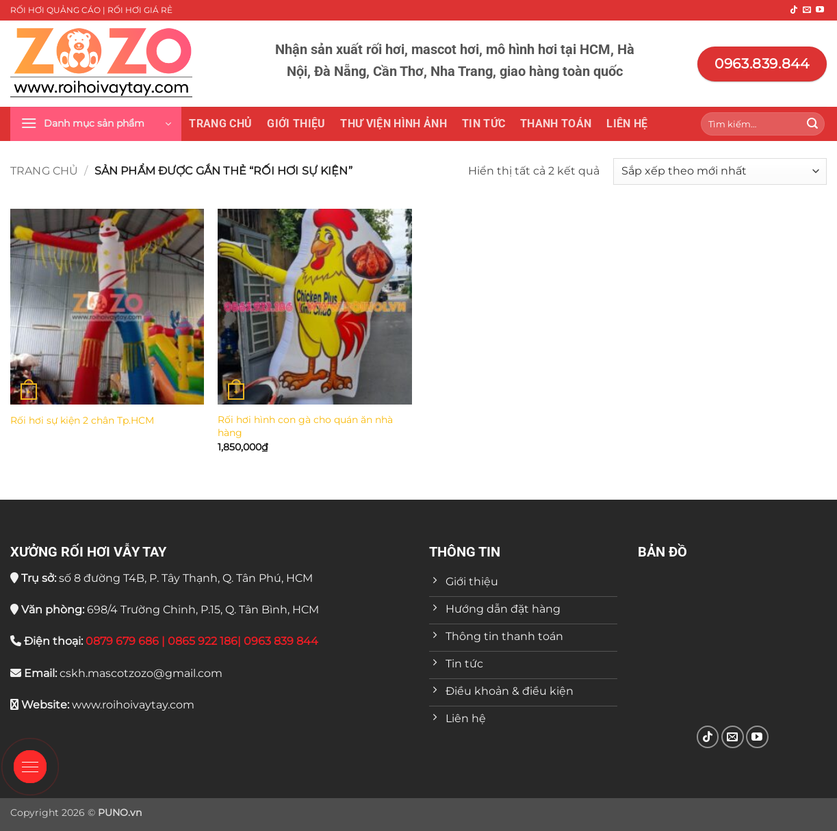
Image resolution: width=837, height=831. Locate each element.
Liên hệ (626, 123)
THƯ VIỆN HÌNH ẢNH (393, 123)
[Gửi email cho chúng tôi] (807, 10)
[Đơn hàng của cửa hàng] (720, 171)
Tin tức (483, 123)
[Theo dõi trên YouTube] (820, 10)
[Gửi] (812, 124)
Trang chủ (220, 123)
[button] (95, 124)
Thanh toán (555, 123)
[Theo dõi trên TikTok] (794, 10)
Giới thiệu (296, 123)
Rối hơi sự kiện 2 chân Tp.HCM (82, 420)
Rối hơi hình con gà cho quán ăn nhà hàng (305, 426)
